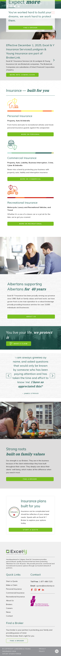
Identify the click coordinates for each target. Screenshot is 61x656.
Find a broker (30, 28)
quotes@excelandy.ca (45, 586)
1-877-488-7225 (45, 581)
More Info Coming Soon (22, 75)
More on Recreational (30, 224)
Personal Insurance (14, 589)
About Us (10, 600)
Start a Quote (12, 581)
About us (31, 316)
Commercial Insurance (15, 593)
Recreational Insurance (15, 597)
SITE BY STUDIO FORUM (11, 654)
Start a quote (30, 530)
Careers (9, 608)
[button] (8, 375)
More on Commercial (30, 179)
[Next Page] (53, 59)
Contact (9, 616)
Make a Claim (11, 585)
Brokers (9, 604)
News (8, 612)
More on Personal (30, 134)
